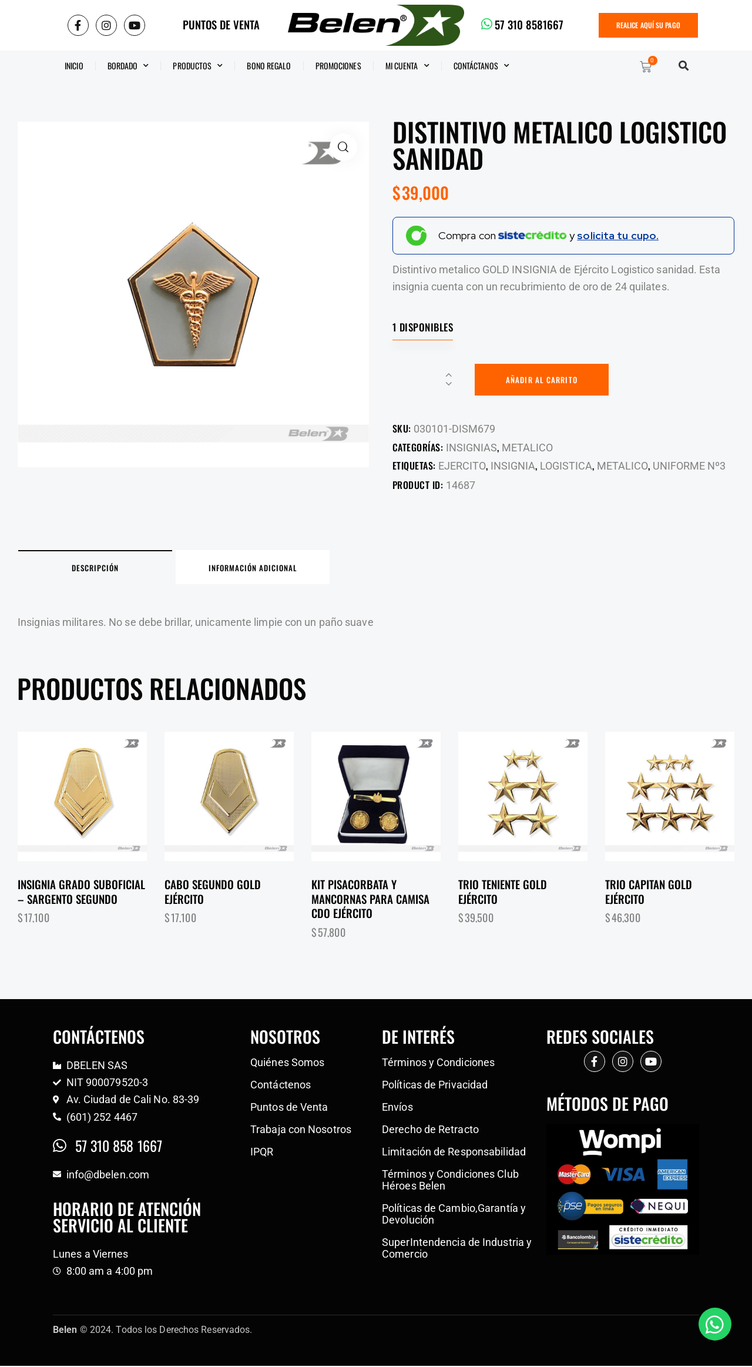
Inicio (74, 65)
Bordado (128, 66)
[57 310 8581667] (487, 24)
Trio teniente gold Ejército (504, 893)
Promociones (338, 65)
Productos (198, 66)
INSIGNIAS (471, 447)
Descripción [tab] (99, 569)
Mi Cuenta (407, 66)
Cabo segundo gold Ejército (214, 893)
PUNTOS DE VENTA (221, 24)
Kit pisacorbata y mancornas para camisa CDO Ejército (370, 900)
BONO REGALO (269, 65)
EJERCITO (462, 466)
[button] (683, 65)
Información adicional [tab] (267, 569)
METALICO (527, 447)
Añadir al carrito (543, 380)
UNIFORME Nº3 (689, 466)
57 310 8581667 (529, 24)
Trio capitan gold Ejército (650, 893)
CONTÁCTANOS (481, 66)
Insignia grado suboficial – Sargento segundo (81, 893)
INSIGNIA (513, 466)
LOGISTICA (566, 466)
